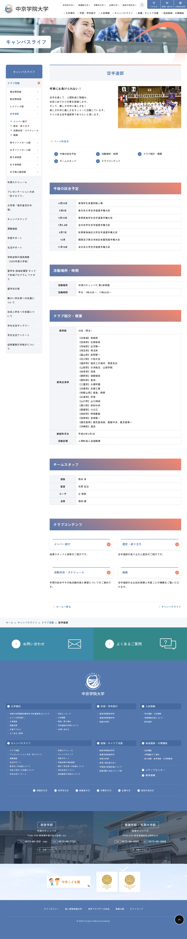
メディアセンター (155, 770)
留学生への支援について (20, 766)
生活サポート (14, 247)
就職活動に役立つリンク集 (110, 771)
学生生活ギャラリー (18, 325)
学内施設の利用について (68, 725)
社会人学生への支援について (20, 314)
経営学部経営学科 (106, 713)
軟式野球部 (15, 99)
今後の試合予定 (68, 153)
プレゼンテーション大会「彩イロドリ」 (20, 194)
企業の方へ (114, 5)
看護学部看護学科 (106, 717)
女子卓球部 (15, 164)
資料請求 (148, 722)
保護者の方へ (84, 5)
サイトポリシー (51, 908)
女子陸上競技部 (18, 171)
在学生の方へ (69, 5)
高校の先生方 (147, 790)
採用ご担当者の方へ (107, 762)
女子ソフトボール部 (20, 149)
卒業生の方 (106, 790)
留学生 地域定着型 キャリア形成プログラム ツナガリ (21, 275)
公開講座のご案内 (151, 754)
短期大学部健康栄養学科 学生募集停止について (30, 713)
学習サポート (14, 238)
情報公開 (13, 725)
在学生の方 (63, 790)
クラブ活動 (13, 83)
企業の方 (126, 790)
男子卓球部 (15, 157)
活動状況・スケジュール (69, 572)
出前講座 (148, 750)
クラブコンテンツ (111, 161)
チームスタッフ (68, 161)
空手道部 (14, 113)
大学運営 (13, 721)
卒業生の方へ (100, 5)
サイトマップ (136, 908)
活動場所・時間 (110, 153)
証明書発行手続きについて (20, 347)
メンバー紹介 (62, 544)
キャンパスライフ (24, 72)
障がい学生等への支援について (20, 300)
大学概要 (61, 717)
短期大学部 (104, 722)
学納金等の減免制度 (66, 762)
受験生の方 (42, 790)
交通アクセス (15, 729)
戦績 (125, 572)
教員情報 (150, 775)
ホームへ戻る (63, 607)
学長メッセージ (64, 713)
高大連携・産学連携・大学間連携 (158, 758)
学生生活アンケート (18, 335)
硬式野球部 (15, 91)
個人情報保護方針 (73, 908)
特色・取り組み (64, 721)
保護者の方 (84, 790)
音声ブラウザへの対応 (99, 908)
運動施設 (12, 228)
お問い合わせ (63, 729)
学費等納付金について (153, 717)
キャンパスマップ (17, 219)
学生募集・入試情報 (152, 713)
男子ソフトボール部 (20, 142)
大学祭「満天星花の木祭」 (19, 207)
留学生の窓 (13, 288)
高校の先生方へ (130, 5)
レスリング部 (17, 106)
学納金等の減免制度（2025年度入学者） (18, 259)
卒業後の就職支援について (110, 766)
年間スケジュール (17, 182)
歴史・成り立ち (132, 544)
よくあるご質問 (16, 733)
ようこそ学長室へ (17, 717)
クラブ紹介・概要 (152, 153)
